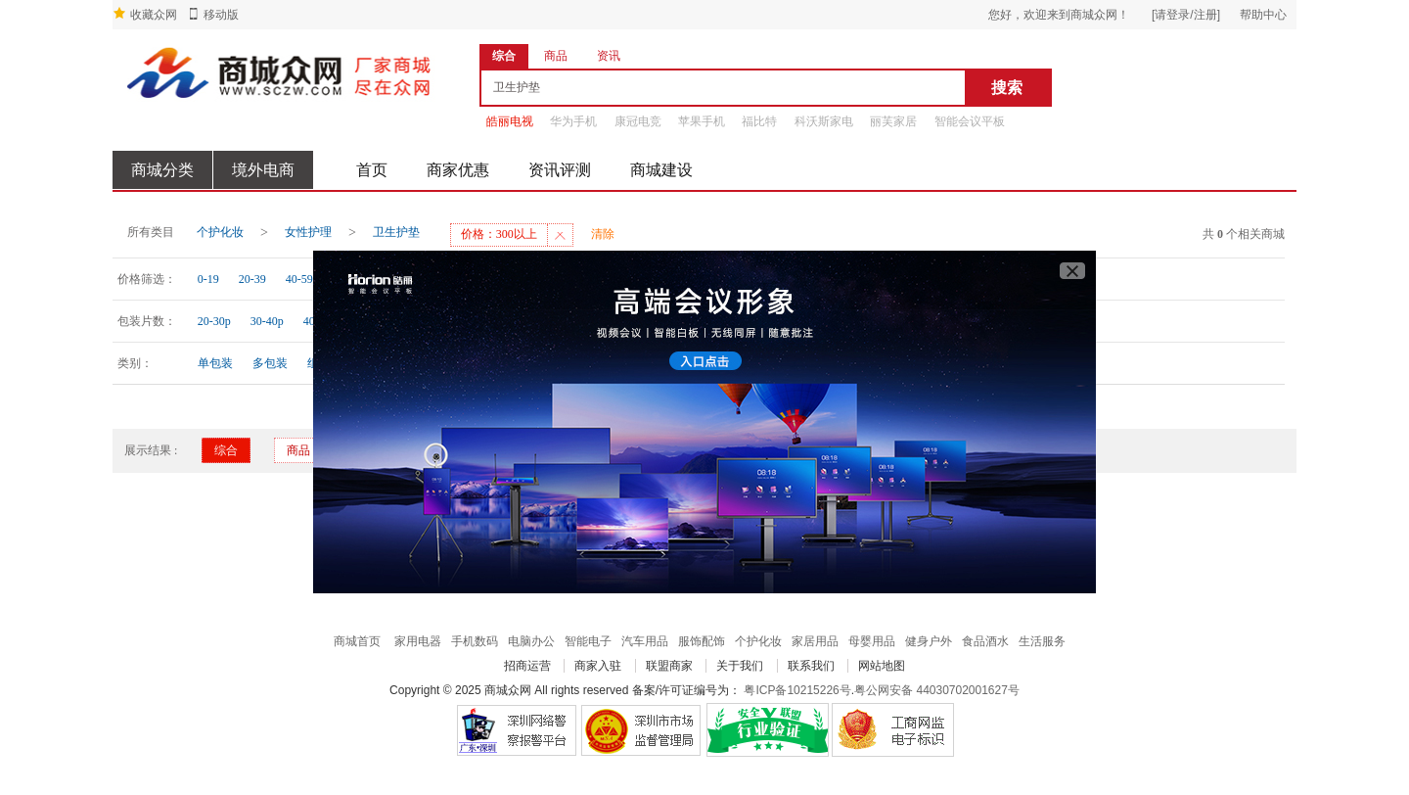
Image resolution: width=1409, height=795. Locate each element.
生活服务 (1042, 641)
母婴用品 (871, 641)
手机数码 (474, 641)
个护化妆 (220, 232)
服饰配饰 (701, 641)
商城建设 (661, 170)
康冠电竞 (637, 121)
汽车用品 (644, 641)
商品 (298, 450)
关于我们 (739, 666)
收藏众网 (153, 15)
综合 (226, 450)
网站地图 (881, 666)
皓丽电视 (509, 121)
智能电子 (588, 641)
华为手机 (573, 121)
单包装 (215, 363)
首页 (371, 170)
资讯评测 (559, 170)
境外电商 (263, 170)
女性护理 (308, 232)
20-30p (214, 321)
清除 (602, 234)
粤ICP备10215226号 (797, 690)
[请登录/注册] (1186, 15)
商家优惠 (458, 170)
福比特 (759, 121)
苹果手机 (701, 121)
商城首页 (357, 641)
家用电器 (417, 641)
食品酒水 (985, 641)
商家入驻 (597, 666)
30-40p (267, 321)
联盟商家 (669, 666)
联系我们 (811, 666)
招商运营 (527, 666)
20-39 (252, 279)
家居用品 (815, 641)
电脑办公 (531, 641)
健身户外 (928, 641)
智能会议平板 (969, 121)
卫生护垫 (396, 232)
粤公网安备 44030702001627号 (937, 690)
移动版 (221, 15)
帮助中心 (1263, 15)
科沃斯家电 (824, 121)
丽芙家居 (893, 121)
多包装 (270, 363)
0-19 (208, 279)
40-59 (299, 279)
